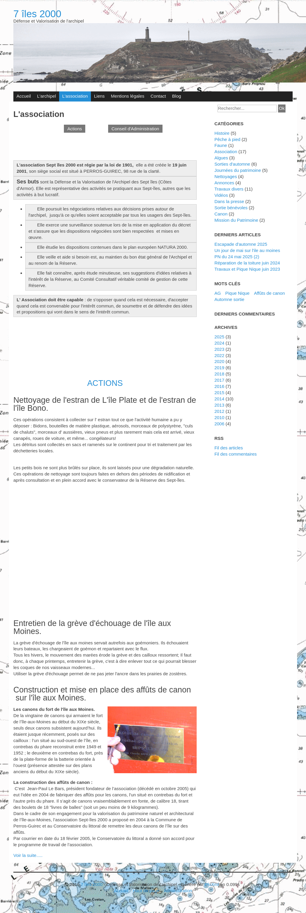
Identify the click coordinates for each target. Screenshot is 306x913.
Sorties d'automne (232, 164)
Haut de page (146, 890)
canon (221, 213)
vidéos (221, 195)
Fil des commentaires (235, 453)
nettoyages (225, 176)
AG (217, 293)
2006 (219, 423)
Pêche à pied (227, 139)
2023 (219, 349)
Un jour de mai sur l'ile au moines (247, 250)
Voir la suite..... (27, 855)
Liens (99, 96)
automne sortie (229, 299)
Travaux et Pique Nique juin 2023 (247, 269)
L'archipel (46, 96)
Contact (158, 96)
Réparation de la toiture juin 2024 (247, 262)
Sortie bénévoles (231, 207)
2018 (219, 373)
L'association (75, 96)
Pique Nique (237, 293)
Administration (178, 890)
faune (220, 145)
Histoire (222, 133)
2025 (219, 336)
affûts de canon (269, 293)
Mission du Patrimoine (236, 220)
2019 (219, 367)
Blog (176, 96)
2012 (219, 411)
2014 (219, 398)
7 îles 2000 (37, 13)
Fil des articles (228, 447)
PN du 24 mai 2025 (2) (236, 256)
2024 (219, 342)
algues (221, 157)
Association (225, 151)
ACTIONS (105, 383)
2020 (219, 361)
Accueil (23, 96)
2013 (219, 405)
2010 (219, 417)
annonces (224, 182)
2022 (219, 355)
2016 (219, 386)
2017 (219, 380)
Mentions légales (127, 96)
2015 (219, 392)
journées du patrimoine (237, 170)
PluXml (212, 884)
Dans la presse (229, 201)
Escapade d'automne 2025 (240, 244)
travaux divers (229, 188)
